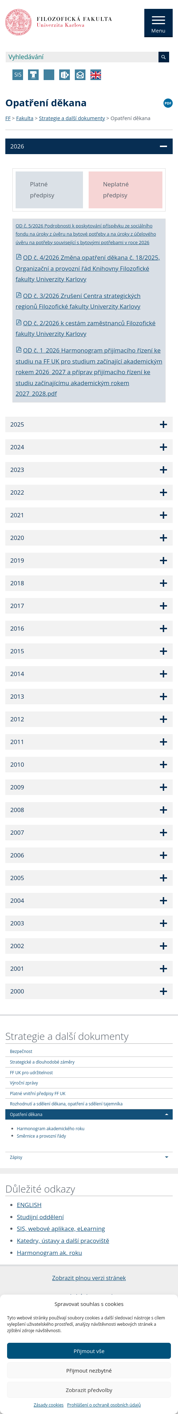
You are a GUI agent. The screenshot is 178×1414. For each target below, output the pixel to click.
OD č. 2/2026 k (41, 323)
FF (8, 118)
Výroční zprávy (24, 1083)
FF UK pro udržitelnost (31, 1072)
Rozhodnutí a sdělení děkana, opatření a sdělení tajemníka (66, 1103)
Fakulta (25, 118)
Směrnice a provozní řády (41, 1135)
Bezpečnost (21, 1051)
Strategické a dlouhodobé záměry (42, 1062)
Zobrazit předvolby (89, 1389)
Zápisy (16, 1157)
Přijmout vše (88, 1350)
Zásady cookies (48, 1405)
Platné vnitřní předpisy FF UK (37, 1093)
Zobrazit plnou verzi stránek (89, 1278)
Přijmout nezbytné (89, 1370)
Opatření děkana (131, 118)
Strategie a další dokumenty (72, 118)
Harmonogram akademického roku (51, 1128)
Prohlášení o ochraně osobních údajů (104, 1405)
